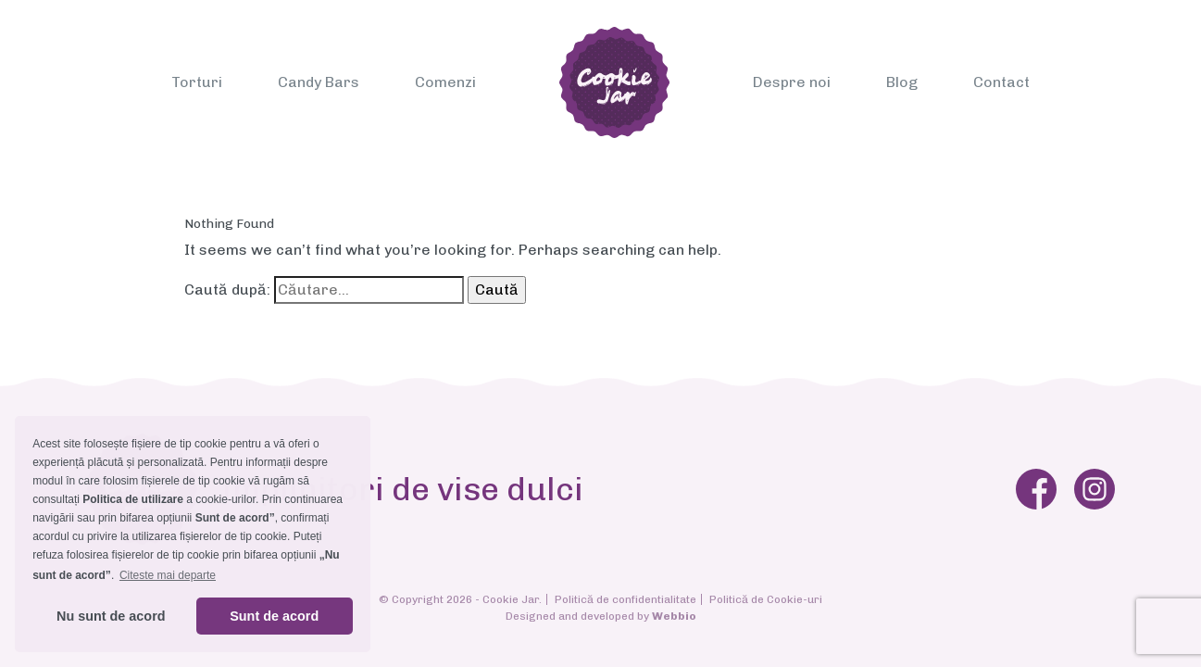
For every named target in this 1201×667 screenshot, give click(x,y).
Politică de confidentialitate (625, 599)
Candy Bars (318, 82)
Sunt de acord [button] (274, 616)
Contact (1001, 82)
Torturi (196, 82)
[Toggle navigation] (183, 15)
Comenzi (445, 82)
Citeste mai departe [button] (167, 575)
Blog (902, 82)
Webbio (674, 616)
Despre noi (792, 82)
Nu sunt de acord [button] (111, 616)
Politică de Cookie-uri (765, 599)
